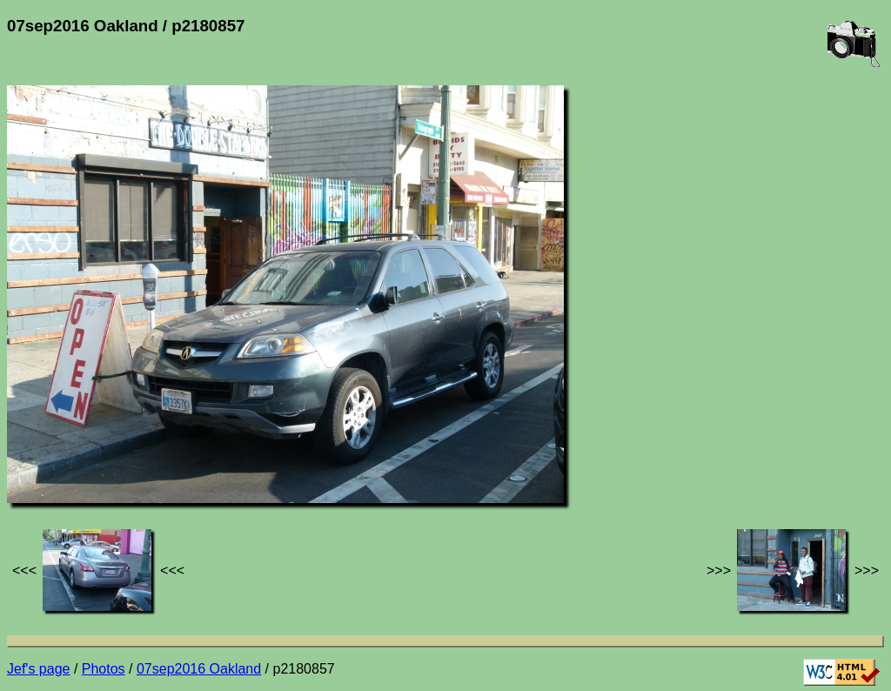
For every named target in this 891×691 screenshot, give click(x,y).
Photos (103, 668)
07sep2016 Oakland (199, 668)
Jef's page (38, 668)
